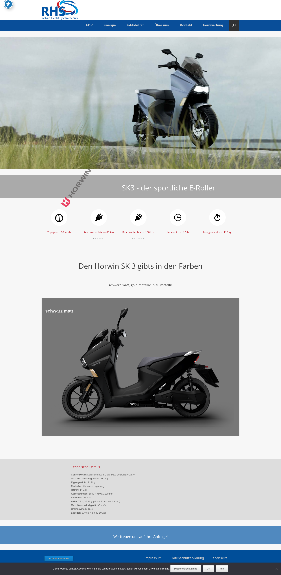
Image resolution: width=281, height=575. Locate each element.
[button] (234, 25)
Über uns (162, 25)
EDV (89, 25)
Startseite (220, 558)
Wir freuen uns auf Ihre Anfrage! (140, 536)
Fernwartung (213, 25)
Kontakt (186, 25)
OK (208, 568)
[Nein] (276, 569)
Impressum (153, 558)
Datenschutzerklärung (187, 558)
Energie (110, 25)
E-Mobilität (135, 25)
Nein (222, 568)
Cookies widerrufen (59, 558)
